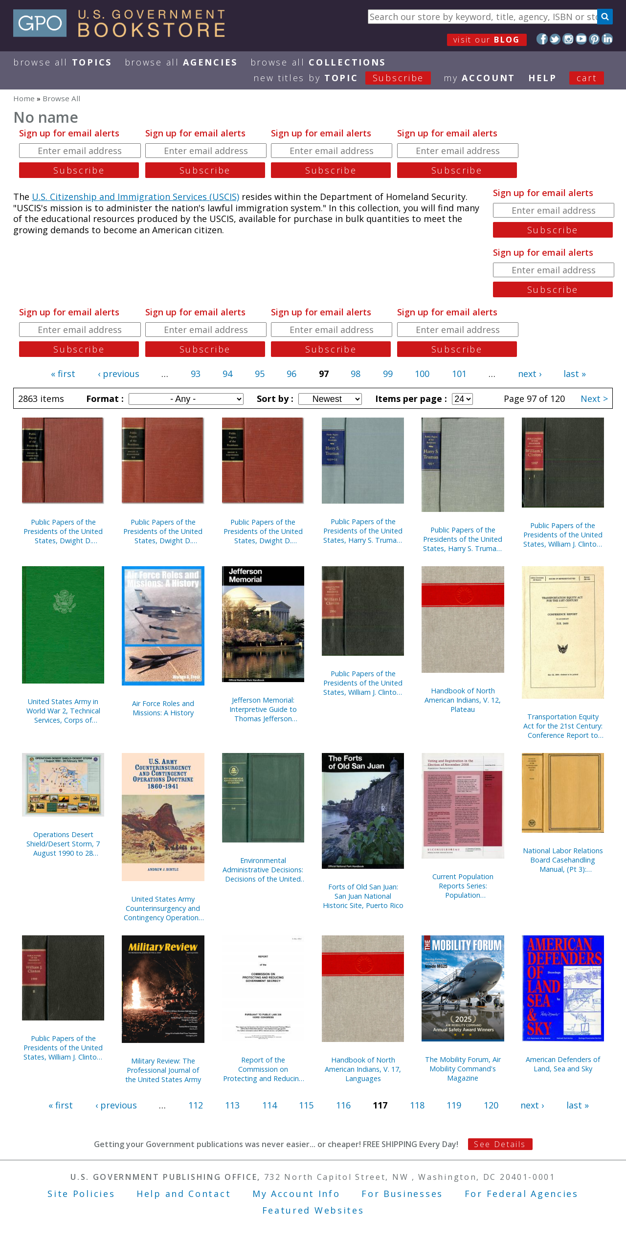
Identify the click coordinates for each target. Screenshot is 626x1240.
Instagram (568, 38)
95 (260, 373)
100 (422, 373)
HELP (542, 78)
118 (417, 1105)
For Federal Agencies (522, 1193)
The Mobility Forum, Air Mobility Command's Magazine (463, 1069)
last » (574, 373)
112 (195, 1105)
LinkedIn (607, 38)
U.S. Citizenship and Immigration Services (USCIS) (135, 196)
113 (232, 1105)
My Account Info (296, 1193)
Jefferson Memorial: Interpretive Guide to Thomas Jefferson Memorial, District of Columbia (263, 709)
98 (355, 373)
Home (24, 98)
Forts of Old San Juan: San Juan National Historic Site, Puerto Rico (363, 896)
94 (227, 373)
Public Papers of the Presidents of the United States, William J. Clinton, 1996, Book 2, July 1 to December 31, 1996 (362, 683)
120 (491, 1105)
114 (269, 1105)
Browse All (62, 62)
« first (63, 373)
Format (103, 398)
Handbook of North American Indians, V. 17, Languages (363, 1069)
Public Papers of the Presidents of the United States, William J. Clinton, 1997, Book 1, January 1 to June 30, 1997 (563, 535)
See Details (500, 1144)
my (479, 78)
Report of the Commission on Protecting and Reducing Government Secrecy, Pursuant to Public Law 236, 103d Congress (263, 1069)
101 (459, 373)
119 (454, 1105)
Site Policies (81, 1193)
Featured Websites (313, 1210)
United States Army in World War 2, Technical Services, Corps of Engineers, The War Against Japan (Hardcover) (63, 711)
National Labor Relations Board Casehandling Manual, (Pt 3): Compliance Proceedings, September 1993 (563, 860)
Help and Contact (183, 1193)
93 (196, 373)
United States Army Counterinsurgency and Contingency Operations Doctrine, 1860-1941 (163, 908)
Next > (594, 398)
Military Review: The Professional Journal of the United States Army (163, 1070)
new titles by (348, 78)
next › (529, 373)
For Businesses (402, 1193)
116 (343, 1105)
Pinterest (594, 38)
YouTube (581, 38)
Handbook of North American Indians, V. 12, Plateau (463, 700)
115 (306, 1105)
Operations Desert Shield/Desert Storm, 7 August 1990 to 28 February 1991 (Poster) (63, 844)
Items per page (410, 398)
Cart (587, 78)
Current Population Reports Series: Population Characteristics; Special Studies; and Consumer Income (462, 886)
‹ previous (118, 373)
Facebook (542, 38)
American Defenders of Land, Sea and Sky (563, 1064)
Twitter (555, 38)
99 (388, 373)
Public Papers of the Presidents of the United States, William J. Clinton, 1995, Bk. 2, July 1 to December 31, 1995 (63, 1048)
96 (291, 373)
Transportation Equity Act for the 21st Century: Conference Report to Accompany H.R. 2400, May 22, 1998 (563, 726)
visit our (486, 39)
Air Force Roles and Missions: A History (163, 708)
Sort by (274, 398)
